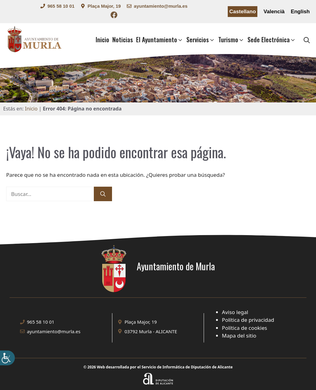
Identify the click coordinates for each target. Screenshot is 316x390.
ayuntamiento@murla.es (161, 6)
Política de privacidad (248, 319)
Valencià (274, 12)
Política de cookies (244, 327)
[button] (306, 40)
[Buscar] (103, 194)
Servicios (200, 40)
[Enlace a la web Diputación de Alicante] (158, 374)
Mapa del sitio (239, 335)
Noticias (122, 39)
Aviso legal (235, 312)
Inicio (102, 39)
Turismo (231, 40)
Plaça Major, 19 (104, 6)
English (300, 12)
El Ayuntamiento (159, 40)
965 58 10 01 (61, 6)
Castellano (242, 12)
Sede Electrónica (271, 40)
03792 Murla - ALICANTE (150, 331)
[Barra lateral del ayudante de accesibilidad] (7, 358)
